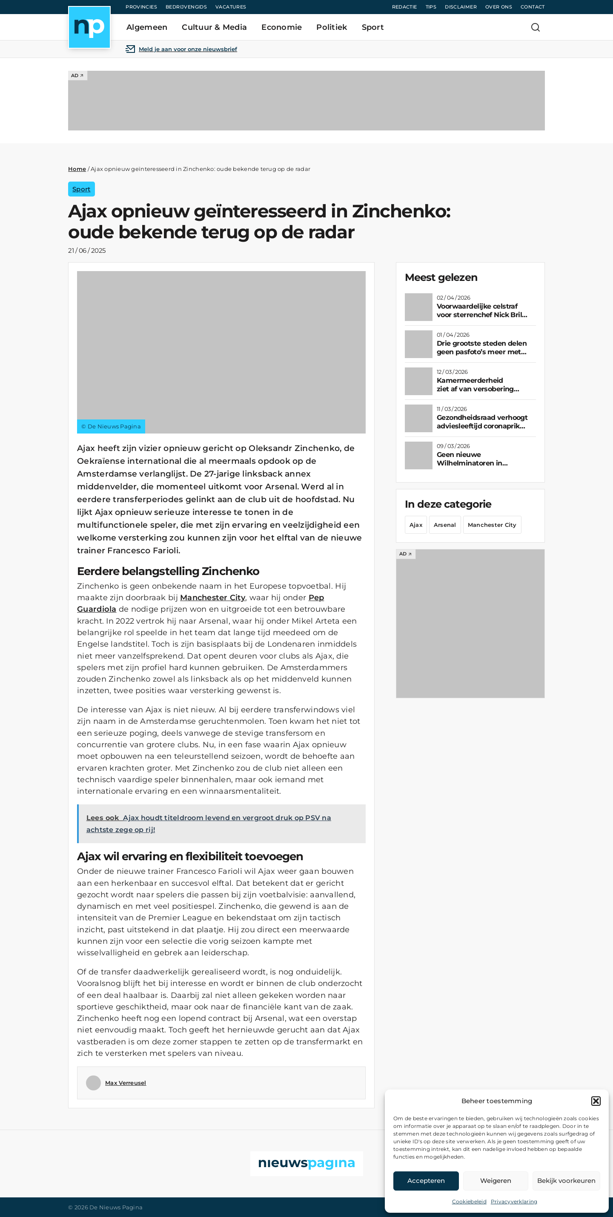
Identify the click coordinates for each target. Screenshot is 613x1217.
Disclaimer (461, 7)
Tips (431, 7)
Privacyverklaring (514, 1201)
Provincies (141, 7)
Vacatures (230, 7)
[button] (596, 1101)
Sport (81, 189)
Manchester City (212, 597)
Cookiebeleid (469, 1201)
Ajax (416, 524)
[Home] (89, 27)
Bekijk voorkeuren (566, 1181)
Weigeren (495, 1181)
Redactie (404, 7)
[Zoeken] (535, 27)
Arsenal (445, 524)
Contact (533, 7)
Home (77, 168)
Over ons (498, 7)
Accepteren (426, 1181)
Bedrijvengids (186, 7)
